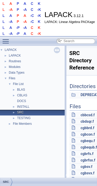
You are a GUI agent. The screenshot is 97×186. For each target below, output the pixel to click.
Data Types (16, 72)
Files (12, 78)
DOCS (21, 101)
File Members (22, 124)
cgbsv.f (86, 167)
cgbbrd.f (87, 128)
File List (18, 84)
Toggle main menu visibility (7, 39)
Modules (14, 67)
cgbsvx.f (87, 173)
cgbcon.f (87, 134)
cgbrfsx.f (87, 160)
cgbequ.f (87, 141)
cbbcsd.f (87, 115)
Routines (15, 61)
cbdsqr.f (87, 121)
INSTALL (23, 107)
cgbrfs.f (86, 154)
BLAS (21, 89)
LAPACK (11, 50)
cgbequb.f (88, 147)
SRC (20, 112)
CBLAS (22, 95)
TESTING (24, 118)
